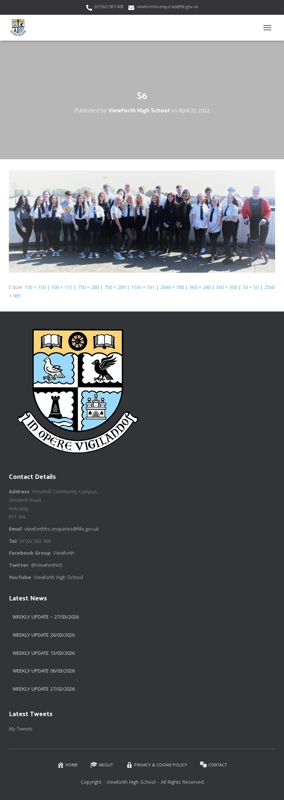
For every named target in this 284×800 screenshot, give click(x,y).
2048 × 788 (172, 288)
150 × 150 (34, 288)
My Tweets (21, 729)
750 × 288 (88, 288)
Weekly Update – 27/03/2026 (46, 617)
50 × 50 (250, 288)
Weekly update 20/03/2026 (44, 636)
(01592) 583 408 (109, 7)
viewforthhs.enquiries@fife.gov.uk (167, 7)
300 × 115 (61, 288)
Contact (213, 765)
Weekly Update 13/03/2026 (44, 654)
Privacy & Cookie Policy (156, 765)
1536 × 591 (143, 288)
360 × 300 (226, 288)
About (101, 765)
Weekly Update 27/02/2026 (44, 689)
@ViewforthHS (47, 566)
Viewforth (63, 553)
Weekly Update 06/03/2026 (44, 671)
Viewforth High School (58, 578)
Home (67, 765)
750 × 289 (114, 288)
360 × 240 (199, 288)
